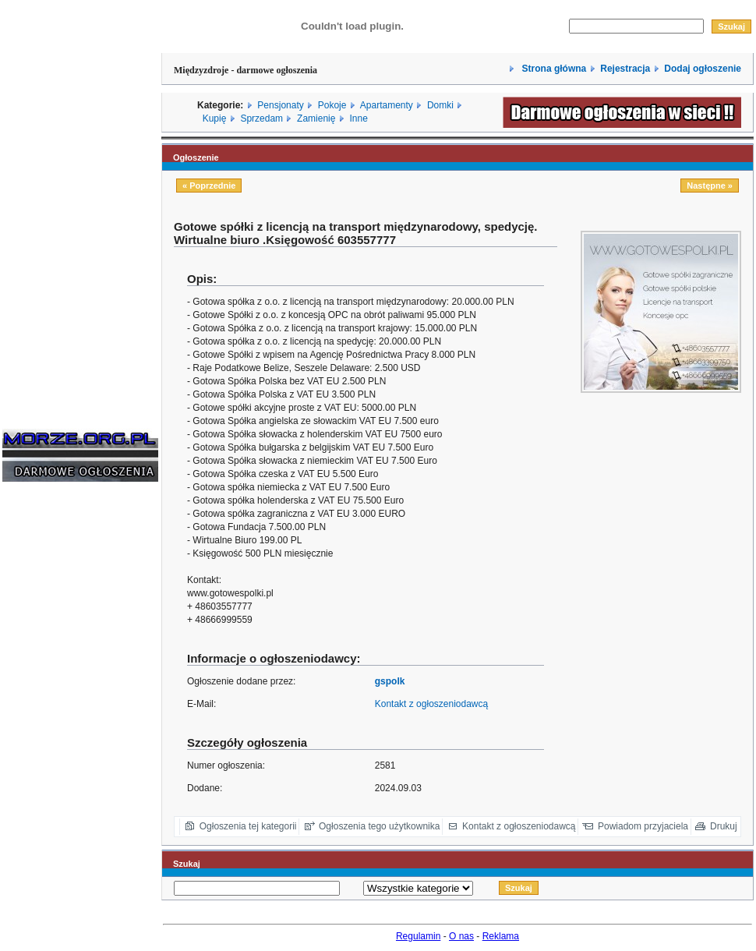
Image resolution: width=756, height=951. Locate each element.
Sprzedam (261, 118)
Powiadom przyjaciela (643, 826)
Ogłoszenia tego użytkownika (379, 826)
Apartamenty (386, 105)
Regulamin (418, 936)
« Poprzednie (208, 185)
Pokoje (332, 105)
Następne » (710, 185)
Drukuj (723, 826)
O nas (461, 936)
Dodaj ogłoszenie (702, 68)
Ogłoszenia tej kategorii (248, 826)
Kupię (215, 118)
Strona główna (552, 68)
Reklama (500, 936)
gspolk (390, 681)
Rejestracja (625, 68)
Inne (358, 118)
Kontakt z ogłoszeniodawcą (431, 703)
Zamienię (316, 118)
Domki (440, 105)
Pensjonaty (280, 105)
